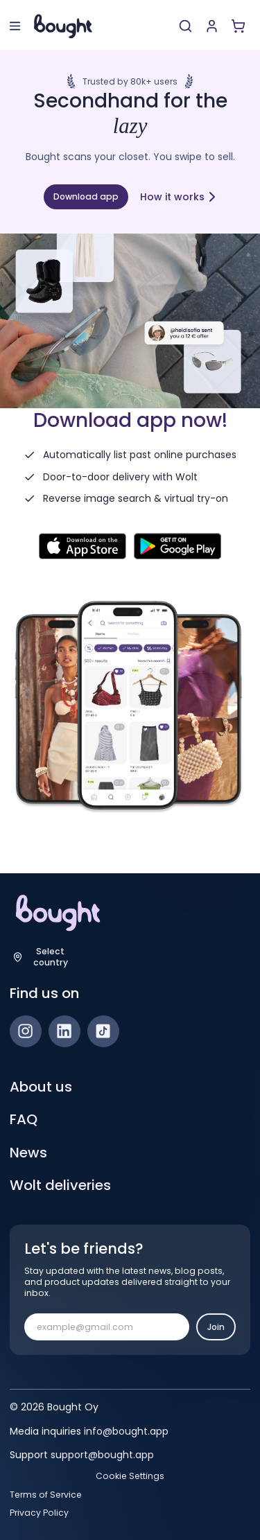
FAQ (23, 1119)
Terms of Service (46, 1494)
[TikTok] (103, 1031)
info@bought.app (126, 1431)
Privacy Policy (39, 1513)
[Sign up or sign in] (212, 26)
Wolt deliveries (60, 1185)
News (28, 1152)
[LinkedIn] (64, 1031)
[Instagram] (26, 1031)
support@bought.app (102, 1455)
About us (41, 1086)
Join (216, 1327)
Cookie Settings (130, 1476)
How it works (178, 197)
